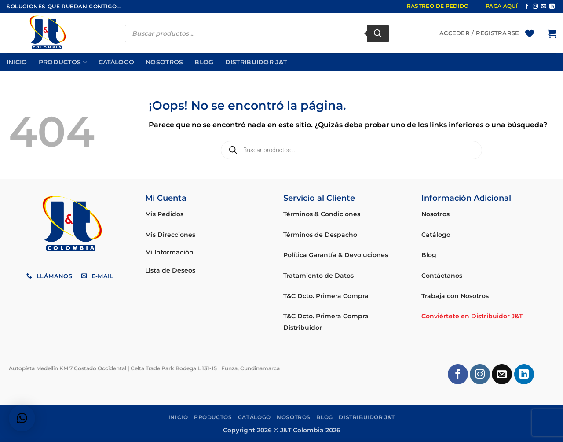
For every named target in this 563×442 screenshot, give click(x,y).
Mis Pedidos (164, 214)
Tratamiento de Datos (318, 276)
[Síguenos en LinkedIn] (552, 7)
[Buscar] (378, 33)
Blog (203, 62)
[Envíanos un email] (543, 7)
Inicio (17, 62)
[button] (552, 33)
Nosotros (164, 62)
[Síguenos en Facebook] (527, 7)
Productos (63, 62)
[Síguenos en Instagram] (535, 7)
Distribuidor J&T (256, 62)
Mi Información (169, 252)
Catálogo (116, 62)
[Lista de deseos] (529, 33)
